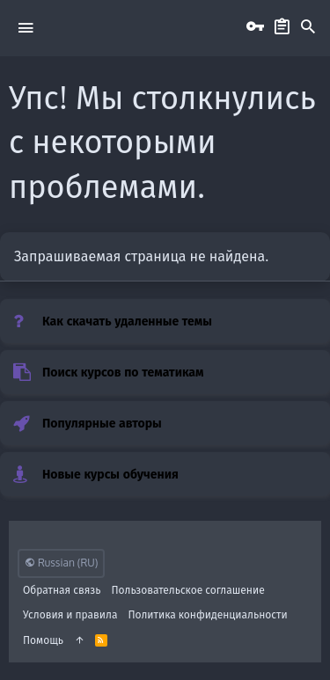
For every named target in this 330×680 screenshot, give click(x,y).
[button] (25, 27)
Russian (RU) (61, 562)
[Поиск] (308, 27)
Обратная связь (62, 589)
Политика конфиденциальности (207, 614)
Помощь (43, 640)
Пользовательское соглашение (188, 589)
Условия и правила (70, 614)
